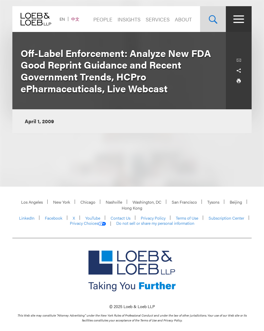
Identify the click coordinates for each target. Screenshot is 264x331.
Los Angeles (32, 202)
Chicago (87, 202)
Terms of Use (187, 218)
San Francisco (184, 202)
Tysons (213, 202)
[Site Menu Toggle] (239, 19)
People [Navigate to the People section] (102, 19)
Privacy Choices (88, 223)
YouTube (92, 218)
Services (158, 19)
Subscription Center (226, 218)
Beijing (236, 202)
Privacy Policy (153, 218)
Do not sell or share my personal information (155, 223)
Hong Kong (132, 208)
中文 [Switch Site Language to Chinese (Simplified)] (75, 19)
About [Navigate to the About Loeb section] (183, 19)
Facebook (53, 218)
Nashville (114, 202)
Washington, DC (147, 202)
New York (61, 202)
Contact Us (120, 218)
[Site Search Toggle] (213, 19)
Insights (129, 19)
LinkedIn (27, 218)
